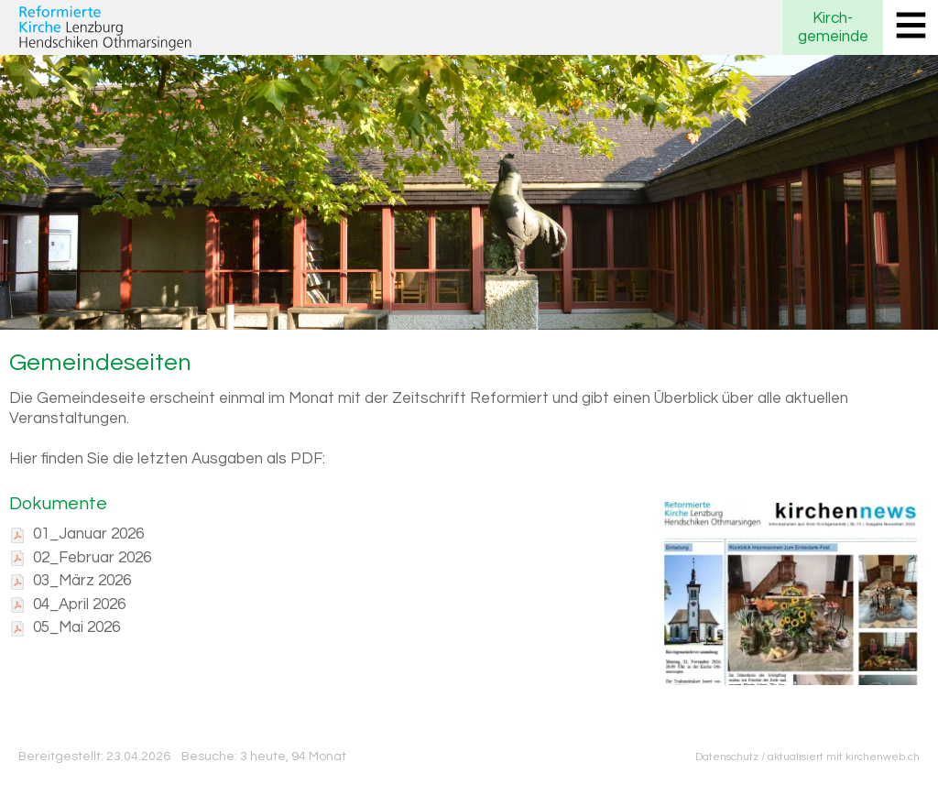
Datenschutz (726, 756)
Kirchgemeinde (833, 27)
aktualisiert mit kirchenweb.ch (844, 756)
